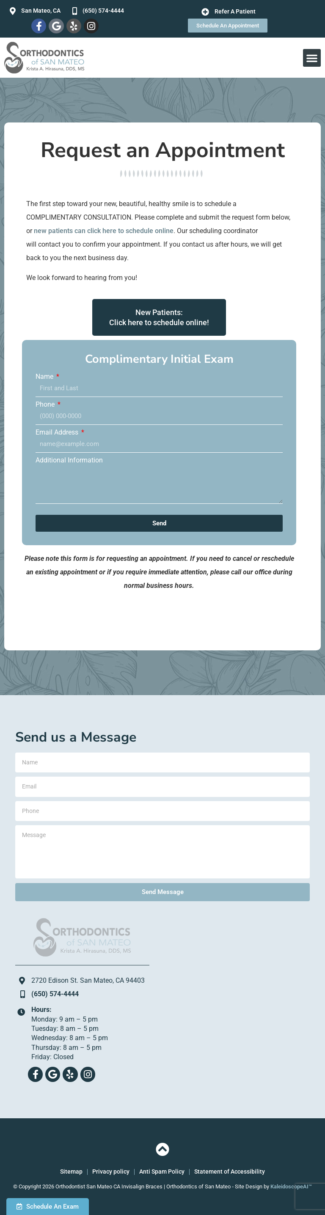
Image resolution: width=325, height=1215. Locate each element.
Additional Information (69, 460)
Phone (46, 404)
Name (45, 376)
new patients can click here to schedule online (104, 231)
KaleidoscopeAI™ (291, 1186)
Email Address (58, 432)
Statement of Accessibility (229, 1171)
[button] (312, 58)
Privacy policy (110, 1171)
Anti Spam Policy (162, 1171)
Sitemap (71, 1171)
